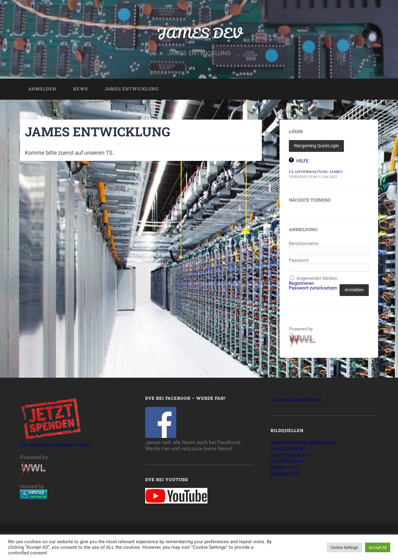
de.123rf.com (287, 461)
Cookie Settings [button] (344, 547)
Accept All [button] (377, 547)
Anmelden (42, 89)
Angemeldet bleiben (316, 278)
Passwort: (299, 260)
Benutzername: (304, 243)
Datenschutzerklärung (296, 399)
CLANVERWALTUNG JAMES (315, 171)
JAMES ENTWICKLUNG (131, 89)
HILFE (302, 161)
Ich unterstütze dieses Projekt (55, 441)
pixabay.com (285, 473)
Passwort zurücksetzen (313, 288)
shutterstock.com (291, 455)
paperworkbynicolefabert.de (304, 442)
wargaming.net (288, 448)
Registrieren (301, 283)
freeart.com (284, 467)
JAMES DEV (199, 33)
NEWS (80, 89)
